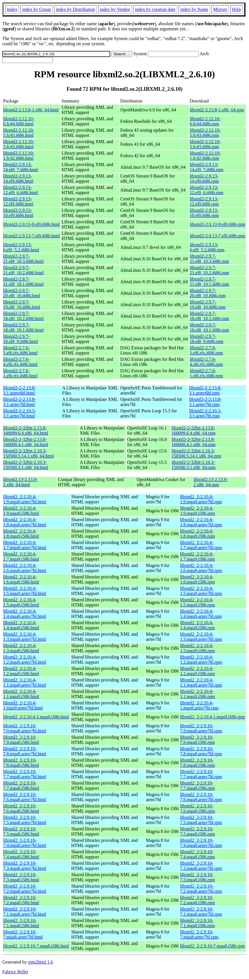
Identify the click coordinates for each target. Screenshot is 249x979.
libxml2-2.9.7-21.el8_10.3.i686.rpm (209, 259)
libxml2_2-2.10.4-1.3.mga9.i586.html (21, 648)
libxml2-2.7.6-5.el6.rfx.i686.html (20, 350)
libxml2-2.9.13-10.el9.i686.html (18, 213)
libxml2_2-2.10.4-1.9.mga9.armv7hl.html (24, 499)
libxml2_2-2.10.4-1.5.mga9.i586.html (21, 602)
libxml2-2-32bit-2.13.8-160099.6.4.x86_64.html (25, 431)
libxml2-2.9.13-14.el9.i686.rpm (204, 179)
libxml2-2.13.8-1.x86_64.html (31, 109)
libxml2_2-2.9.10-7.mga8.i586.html (36, 945)
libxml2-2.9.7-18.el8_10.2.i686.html (23, 316)
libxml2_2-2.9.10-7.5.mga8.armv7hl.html (24, 820)
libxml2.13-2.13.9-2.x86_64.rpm (210, 482)
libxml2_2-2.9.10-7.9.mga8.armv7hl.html (24, 728)
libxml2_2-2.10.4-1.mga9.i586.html (36, 716)
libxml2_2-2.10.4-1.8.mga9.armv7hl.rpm (201, 522)
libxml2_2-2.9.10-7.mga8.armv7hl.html (23, 934)
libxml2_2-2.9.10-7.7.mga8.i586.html (21, 786)
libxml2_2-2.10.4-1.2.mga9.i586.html (21, 671)
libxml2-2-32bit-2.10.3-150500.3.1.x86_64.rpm (193, 465)
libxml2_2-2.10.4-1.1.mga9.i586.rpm (197, 694)
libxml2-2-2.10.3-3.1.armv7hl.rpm (205, 413)
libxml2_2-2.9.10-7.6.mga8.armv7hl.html (24, 797)
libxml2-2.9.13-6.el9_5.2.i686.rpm (207, 247)
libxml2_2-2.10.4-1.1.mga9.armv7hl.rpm (201, 682)
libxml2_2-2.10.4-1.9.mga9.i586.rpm (197, 511)
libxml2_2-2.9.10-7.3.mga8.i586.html (21, 877)
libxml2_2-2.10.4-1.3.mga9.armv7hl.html (24, 637)
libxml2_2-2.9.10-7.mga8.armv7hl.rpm (199, 934)
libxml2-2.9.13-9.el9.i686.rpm (217, 224)
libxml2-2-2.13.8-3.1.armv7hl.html (19, 402)
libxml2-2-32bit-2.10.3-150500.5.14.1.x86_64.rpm (196, 453)
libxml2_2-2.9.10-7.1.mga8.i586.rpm (197, 923)
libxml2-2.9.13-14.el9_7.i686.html (20, 167)
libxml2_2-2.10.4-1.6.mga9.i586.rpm (197, 579)
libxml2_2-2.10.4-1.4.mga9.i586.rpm (197, 625)
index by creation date (155, 9)
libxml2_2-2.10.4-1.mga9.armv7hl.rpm (199, 705)
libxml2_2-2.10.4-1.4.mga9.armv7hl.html (24, 614)
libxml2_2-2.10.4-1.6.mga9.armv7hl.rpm (201, 568)
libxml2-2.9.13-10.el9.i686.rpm (204, 213)
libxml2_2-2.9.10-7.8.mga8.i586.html (21, 763)
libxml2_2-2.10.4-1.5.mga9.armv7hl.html (24, 591)
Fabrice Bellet (15, 971)
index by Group (36, 9)
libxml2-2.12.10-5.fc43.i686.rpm (205, 133)
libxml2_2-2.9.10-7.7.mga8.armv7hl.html (24, 774)
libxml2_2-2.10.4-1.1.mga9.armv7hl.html (24, 682)
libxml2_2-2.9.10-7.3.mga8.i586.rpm (197, 877)
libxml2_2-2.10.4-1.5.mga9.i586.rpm (197, 602)
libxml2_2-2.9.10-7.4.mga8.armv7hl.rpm (201, 843)
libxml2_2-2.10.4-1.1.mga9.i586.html (21, 694)
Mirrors (220, 9)
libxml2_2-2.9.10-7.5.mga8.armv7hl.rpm (201, 820)
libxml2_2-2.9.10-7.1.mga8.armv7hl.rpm (201, 912)
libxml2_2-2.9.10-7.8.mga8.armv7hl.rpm (201, 751)
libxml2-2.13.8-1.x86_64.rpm (217, 109)
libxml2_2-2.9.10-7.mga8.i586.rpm (212, 945)
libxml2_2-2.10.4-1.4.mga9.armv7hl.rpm (201, 614)
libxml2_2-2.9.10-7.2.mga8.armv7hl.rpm (201, 889)
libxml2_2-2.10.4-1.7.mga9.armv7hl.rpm (201, 545)
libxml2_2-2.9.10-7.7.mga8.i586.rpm (197, 786)
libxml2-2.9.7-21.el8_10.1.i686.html (23, 282)
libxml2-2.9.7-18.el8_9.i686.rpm (207, 339)
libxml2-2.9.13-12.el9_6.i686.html (20, 190)
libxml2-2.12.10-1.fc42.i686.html (18, 156)
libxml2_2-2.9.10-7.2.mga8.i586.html (21, 900)
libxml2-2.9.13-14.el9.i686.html (18, 179)
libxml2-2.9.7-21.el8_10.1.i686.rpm (209, 282)
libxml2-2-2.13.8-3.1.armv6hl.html (19, 390)
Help (236, 9)
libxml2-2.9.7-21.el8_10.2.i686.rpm (209, 270)
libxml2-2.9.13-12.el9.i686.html (18, 201)
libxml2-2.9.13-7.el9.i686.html (31, 235)
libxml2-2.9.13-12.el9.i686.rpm (204, 201)
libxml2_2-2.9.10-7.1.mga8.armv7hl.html (24, 912)
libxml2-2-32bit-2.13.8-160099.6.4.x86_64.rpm (193, 431)
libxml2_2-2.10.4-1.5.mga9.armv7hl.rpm (201, 591)
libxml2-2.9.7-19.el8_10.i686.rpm (208, 305)
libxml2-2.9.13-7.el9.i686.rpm (217, 235)
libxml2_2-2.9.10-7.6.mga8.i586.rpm (197, 808)
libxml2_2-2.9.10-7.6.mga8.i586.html (21, 808)
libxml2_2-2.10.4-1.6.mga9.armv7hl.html (24, 568)
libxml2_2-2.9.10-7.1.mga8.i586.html (21, 923)
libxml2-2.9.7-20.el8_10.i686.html (21, 293)
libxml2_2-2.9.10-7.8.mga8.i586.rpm (197, 763)
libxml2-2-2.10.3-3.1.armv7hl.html (19, 413)
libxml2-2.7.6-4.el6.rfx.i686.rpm (206, 362)
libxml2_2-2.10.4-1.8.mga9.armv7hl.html (24, 522)
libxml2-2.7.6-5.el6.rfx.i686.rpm (206, 350)
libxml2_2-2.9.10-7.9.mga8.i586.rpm (197, 740)
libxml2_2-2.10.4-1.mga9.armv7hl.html (23, 705)
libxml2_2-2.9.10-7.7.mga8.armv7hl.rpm (201, 774)
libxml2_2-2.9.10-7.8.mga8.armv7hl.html (24, 751)
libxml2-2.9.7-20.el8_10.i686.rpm (208, 293)
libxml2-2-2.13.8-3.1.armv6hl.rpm (205, 390)
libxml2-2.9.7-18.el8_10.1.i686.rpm (209, 327)
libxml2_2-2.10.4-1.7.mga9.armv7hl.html (24, 545)
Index (12, 9)
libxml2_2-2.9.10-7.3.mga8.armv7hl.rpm (201, 866)
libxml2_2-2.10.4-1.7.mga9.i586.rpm (197, 556)
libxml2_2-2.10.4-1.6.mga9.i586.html (21, 579)
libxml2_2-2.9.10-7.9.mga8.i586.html (21, 740)
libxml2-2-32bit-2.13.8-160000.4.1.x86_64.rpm (193, 442)
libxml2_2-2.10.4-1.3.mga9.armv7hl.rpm (201, 637)
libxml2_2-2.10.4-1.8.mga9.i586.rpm (197, 534)
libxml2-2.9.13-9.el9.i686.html (31, 224)
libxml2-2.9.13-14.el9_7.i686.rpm (207, 167)
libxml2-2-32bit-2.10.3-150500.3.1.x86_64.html (25, 465)
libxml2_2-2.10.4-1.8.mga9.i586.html (21, 534)
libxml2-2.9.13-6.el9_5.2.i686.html (21, 247)
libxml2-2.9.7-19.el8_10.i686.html (21, 305)
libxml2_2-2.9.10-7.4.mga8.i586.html (21, 854)
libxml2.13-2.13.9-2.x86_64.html (20, 482)
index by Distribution (75, 9)
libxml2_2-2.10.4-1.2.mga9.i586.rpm (197, 671)
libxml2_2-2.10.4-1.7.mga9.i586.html (21, 556)
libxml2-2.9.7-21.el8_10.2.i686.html (23, 270)
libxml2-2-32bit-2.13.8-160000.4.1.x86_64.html (25, 442)
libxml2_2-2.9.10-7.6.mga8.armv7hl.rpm (201, 797)
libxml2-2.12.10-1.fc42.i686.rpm (205, 156)
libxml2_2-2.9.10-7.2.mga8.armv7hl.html (24, 889)
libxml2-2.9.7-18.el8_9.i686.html (20, 339)
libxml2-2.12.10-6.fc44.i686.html (18, 121)
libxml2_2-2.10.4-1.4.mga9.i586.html (21, 625)
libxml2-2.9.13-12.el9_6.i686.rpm (207, 190)
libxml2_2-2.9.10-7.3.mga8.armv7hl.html (24, 866)
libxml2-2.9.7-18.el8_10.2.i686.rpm (209, 316)
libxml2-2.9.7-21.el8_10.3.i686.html (23, 259)
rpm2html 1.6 (40, 962)
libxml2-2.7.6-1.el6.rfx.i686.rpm (206, 373)
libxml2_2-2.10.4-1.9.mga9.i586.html (21, 511)
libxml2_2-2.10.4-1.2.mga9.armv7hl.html (24, 660)
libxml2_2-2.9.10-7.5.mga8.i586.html (21, 831)
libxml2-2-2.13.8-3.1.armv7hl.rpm (205, 402)
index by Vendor (115, 9)
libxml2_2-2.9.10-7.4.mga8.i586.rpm (197, 854)
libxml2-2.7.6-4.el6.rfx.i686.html (20, 362)
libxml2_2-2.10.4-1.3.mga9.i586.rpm (197, 648)
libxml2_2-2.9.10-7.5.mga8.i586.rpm (197, 831)
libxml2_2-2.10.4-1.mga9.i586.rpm (212, 716)
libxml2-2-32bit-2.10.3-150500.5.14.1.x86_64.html (28, 453)
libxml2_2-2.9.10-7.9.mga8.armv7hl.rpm (201, 728)
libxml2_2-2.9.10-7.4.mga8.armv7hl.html (24, 843)
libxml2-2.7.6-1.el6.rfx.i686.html (20, 373)
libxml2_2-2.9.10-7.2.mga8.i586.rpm (197, 900)
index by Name (194, 9)
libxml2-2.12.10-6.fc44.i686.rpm (205, 121)
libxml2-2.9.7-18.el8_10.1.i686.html (23, 327)
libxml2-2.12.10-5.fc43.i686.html (18, 133)
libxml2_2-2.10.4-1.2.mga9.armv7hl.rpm (201, 660)
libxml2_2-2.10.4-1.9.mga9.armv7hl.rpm (201, 499)
